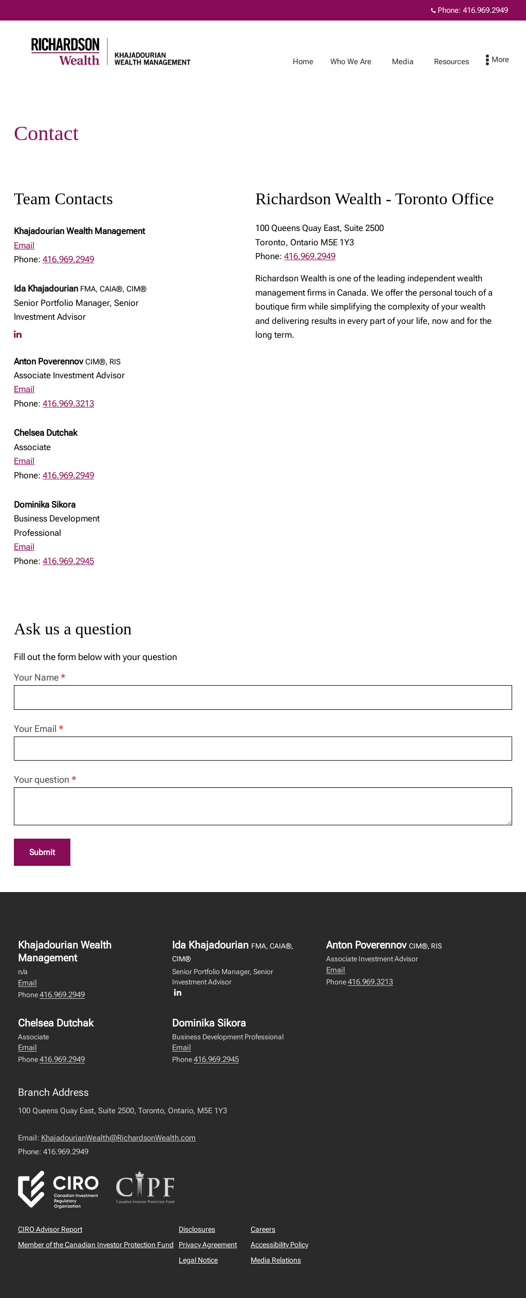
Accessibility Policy (279, 1245)
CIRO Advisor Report (50, 1230)
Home (313, 61)
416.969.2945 (68, 561)
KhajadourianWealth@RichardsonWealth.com (118, 1138)
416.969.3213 (68, 403)
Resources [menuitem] (461, 61)
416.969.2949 (68, 259)
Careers (263, 1230)
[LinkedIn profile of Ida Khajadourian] (20, 334)
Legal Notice (198, 1260)
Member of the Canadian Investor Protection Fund (96, 1245)
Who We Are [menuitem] (361, 61)
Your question (45, 779)
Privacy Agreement (208, 1245)
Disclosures (197, 1230)
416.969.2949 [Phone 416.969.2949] (485, 10)
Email (24, 245)
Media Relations (276, 1260)
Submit (42, 852)
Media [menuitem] (413, 61)
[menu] (507, 60)
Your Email (38, 728)
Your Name (39, 677)
